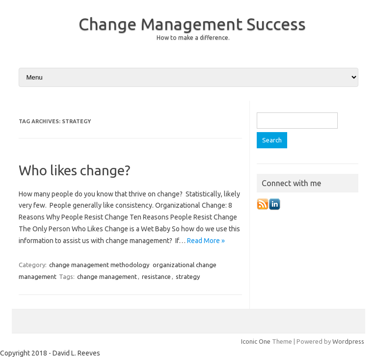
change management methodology (99, 264)
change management (107, 276)
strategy (188, 276)
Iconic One (255, 341)
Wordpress (348, 341)
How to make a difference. (193, 37)
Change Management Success (192, 23)
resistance (156, 276)
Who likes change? (74, 170)
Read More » (206, 241)
